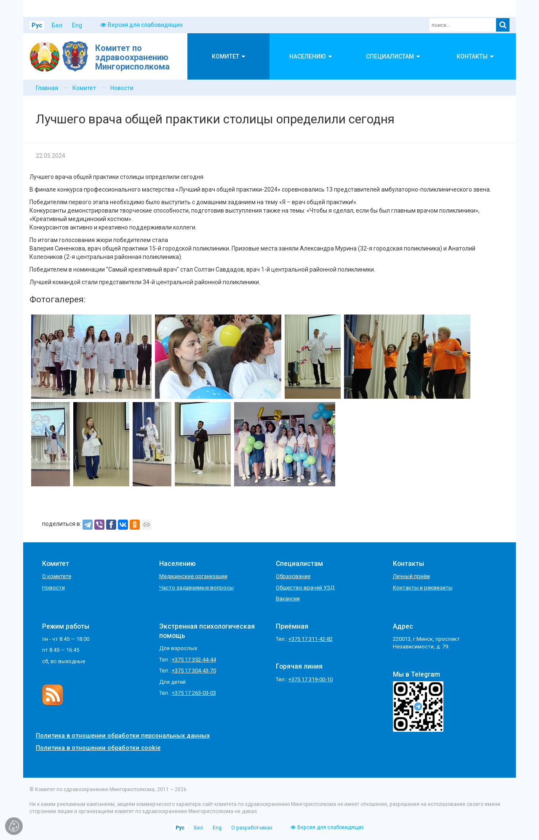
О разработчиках (251, 828)
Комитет (84, 88)
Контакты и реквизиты (423, 587)
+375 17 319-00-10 (310, 679)
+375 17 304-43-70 (194, 670)
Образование (293, 576)
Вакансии (288, 598)
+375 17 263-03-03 (194, 693)
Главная (47, 88)
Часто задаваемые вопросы (196, 587)
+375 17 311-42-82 (310, 639)
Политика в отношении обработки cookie (98, 748)
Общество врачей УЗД (305, 587)
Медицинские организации (193, 576)
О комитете (56, 576)
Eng (77, 25)
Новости (121, 88)
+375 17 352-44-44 (194, 659)
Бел (57, 25)
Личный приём (411, 576)
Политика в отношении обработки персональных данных (123, 735)
